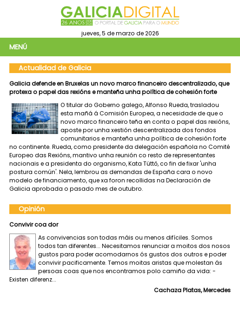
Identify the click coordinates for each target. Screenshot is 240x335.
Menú (18, 47)
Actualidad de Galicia (55, 68)
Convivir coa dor (33, 224)
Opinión (32, 209)
